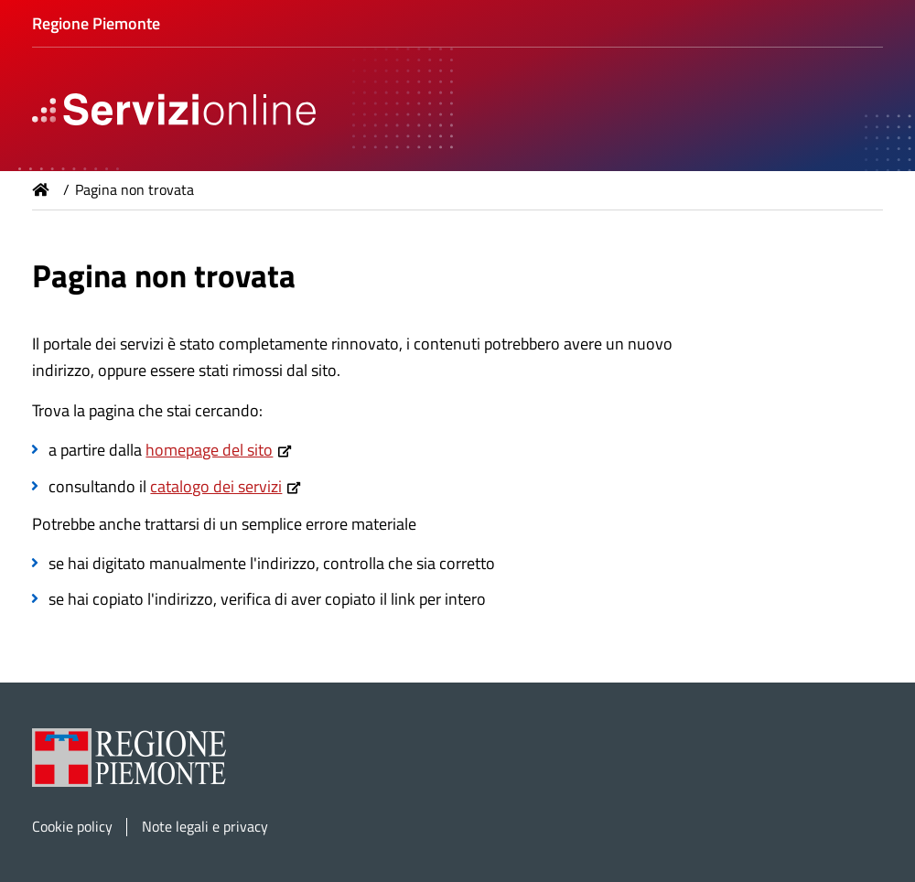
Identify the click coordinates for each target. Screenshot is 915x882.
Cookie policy (72, 826)
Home (41, 189)
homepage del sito (209, 449)
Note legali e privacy (205, 826)
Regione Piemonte (96, 23)
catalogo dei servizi (216, 486)
